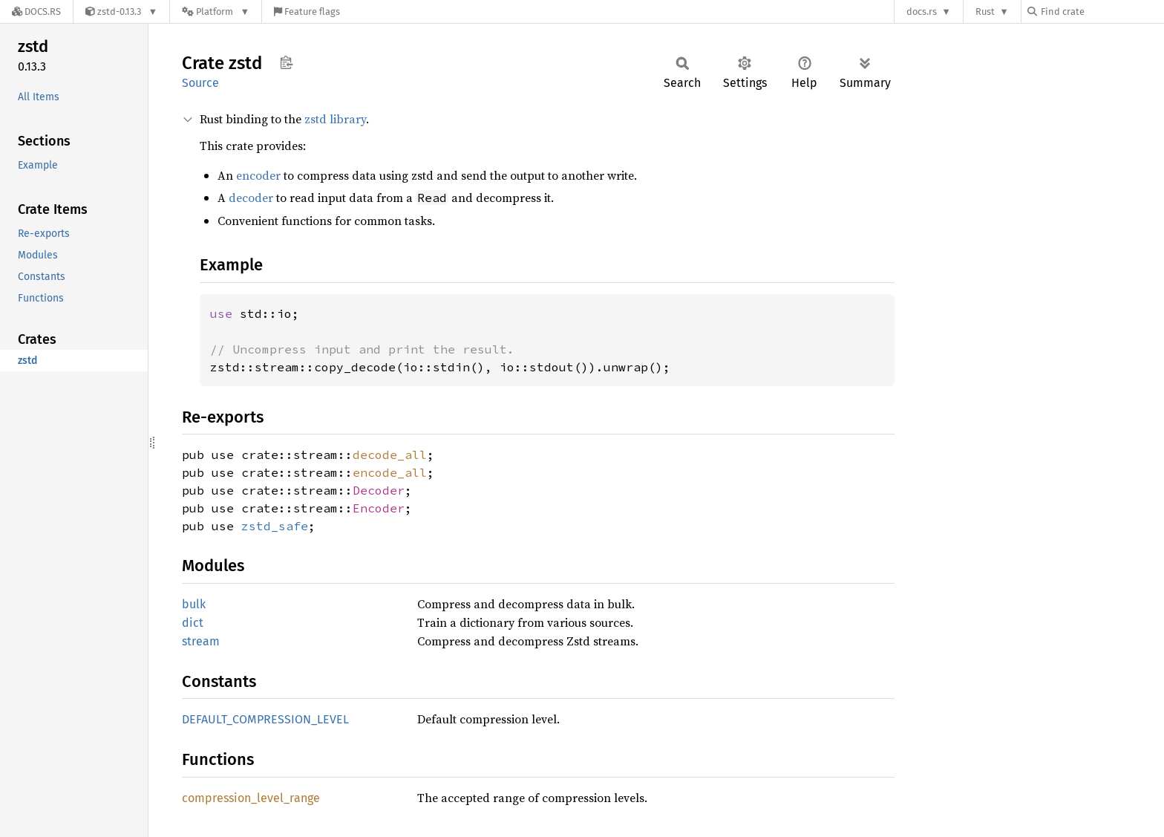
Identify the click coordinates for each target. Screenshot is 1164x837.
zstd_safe (274, 525)
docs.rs (921, 11)
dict (192, 623)
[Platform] (215, 11)
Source (200, 83)
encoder (258, 175)
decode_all (390, 454)
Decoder (379, 490)
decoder (251, 197)
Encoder (379, 508)
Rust (985, 11)
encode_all (390, 472)
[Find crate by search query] (1101, 11)
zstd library (335, 119)
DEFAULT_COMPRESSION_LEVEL (265, 719)
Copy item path (286, 62)
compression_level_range (251, 798)
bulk (194, 604)
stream (201, 641)
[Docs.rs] (36, 11)
